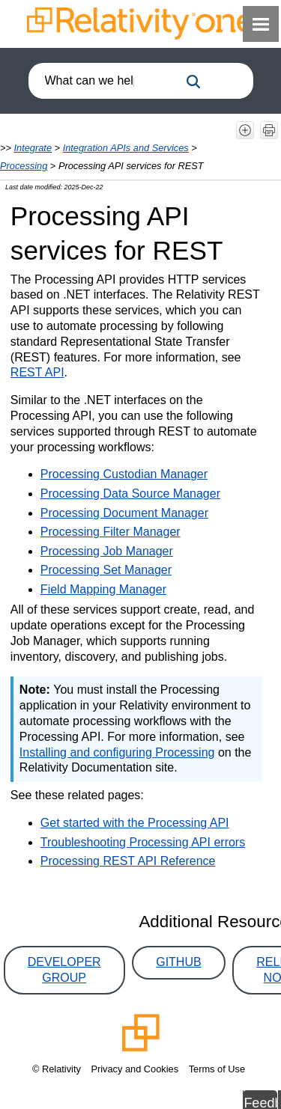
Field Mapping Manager (103, 589)
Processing (23, 165)
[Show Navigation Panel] (261, 24)
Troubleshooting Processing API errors (142, 842)
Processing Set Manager (106, 569)
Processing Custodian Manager (124, 474)
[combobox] (103, 81)
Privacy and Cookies (134, 1069)
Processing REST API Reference (128, 861)
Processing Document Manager (124, 513)
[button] (193, 81)
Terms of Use (217, 1069)
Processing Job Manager (106, 551)
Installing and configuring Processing (117, 752)
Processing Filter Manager (110, 531)
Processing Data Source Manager (130, 493)
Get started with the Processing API (134, 822)
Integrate (33, 147)
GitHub (178, 962)
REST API (37, 372)
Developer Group (64, 970)
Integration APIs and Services (126, 147)
